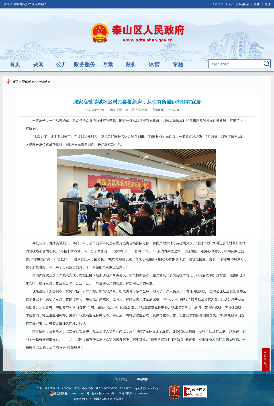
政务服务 (84, 64)
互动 (108, 64)
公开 (61, 64)
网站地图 (143, 379)
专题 (177, 64)
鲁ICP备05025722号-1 (104, 393)
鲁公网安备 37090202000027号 (69, 393)
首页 (15, 64)
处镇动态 (44, 82)
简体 (257, 4)
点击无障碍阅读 (239, 4)
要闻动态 (28, 82)
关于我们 (121, 379)
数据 (131, 64)
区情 (154, 64)
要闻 (38, 64)
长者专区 (218, 4)
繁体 (268, 4)
